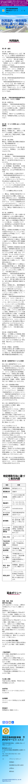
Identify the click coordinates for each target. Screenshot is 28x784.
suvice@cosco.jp (17, 508)
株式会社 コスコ (7, 748)
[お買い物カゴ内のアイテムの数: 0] (24, 10)
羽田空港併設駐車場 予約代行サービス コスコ (12, 10)
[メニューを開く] (22, 10)
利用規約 (15, 564)
